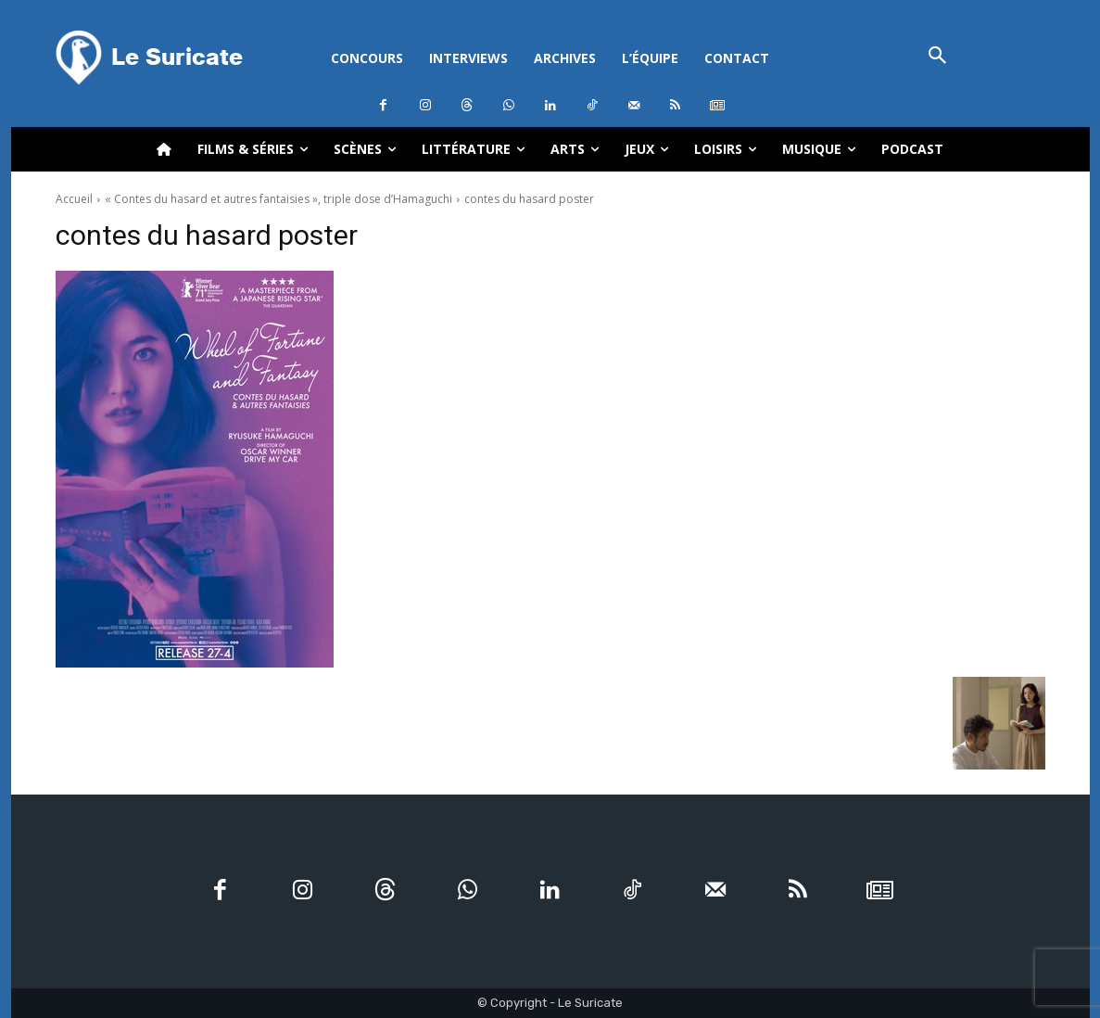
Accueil (74, 199)
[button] (938, 57)
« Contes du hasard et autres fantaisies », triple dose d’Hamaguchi (278, 199)
